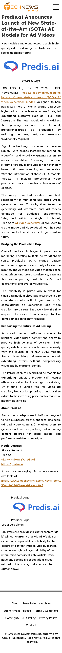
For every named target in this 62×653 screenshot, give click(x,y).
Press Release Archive (37, 603)
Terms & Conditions (46, 610)
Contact (31, 625)
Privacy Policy (48, 618)
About (15, 603)
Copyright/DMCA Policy (20, 618)
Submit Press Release (17, 610)
